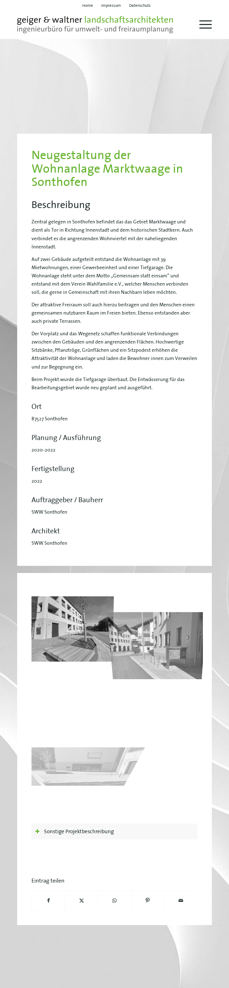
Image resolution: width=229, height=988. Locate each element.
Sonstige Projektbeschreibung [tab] (74, 831)
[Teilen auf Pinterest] (147, 900)
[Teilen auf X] (81, 900)
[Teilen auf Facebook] (48, 900)
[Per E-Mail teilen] (181, 900)
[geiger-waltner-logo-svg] (95, 24)
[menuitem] (88, 5)
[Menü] (202, 24)
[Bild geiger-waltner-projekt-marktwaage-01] (74, 627)
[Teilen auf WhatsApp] (114, 900)
